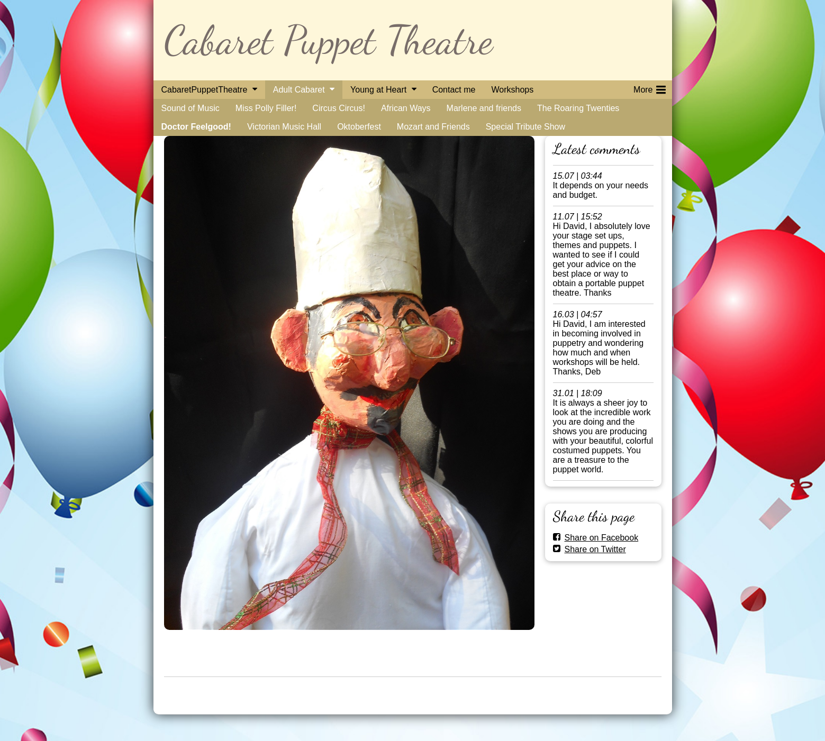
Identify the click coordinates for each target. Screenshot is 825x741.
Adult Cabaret (299, 89)
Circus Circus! (338, 108)
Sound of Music (190, 108)
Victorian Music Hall (284, 126)
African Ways (406, 108)
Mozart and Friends (433, 126)
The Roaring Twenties (578, 108)
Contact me (454, 89)
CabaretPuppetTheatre (204, 89)
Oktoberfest (359, 126)
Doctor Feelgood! (196, 126)
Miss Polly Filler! (266, 108)
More (649, 87)
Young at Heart (378, 89)
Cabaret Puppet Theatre (328, 40)
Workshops (512, 89)
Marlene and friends (484, 108)
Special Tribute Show (525, 126)
